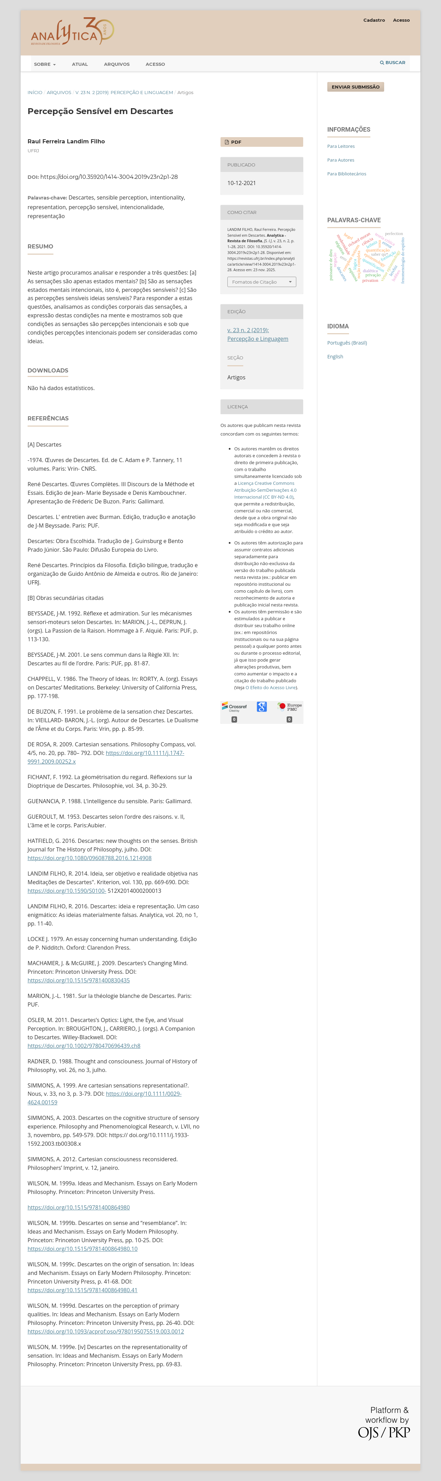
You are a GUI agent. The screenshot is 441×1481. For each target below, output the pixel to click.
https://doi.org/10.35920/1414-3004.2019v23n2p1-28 (109, 177)
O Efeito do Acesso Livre (271, 687)
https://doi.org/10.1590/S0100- (67, 891)
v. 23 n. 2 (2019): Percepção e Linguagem (124, 92)
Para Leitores (341, 146)
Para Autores (341, 160)
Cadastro (374, 20)
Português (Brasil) (347, 342)
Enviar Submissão (356, 87)
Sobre (43, 64)
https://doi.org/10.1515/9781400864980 (79, 1207)
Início (35, 92)
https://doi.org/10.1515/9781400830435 (79, 980)
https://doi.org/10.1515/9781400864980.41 (82, 1290)
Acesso (155, 64)
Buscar (393, 62)
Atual (80, 64)
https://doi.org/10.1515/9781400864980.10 (82, 1249)
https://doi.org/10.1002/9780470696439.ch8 (84, 1046)
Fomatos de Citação (254, 282)
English (335, 356)
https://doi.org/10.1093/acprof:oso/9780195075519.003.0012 (106, 1331)
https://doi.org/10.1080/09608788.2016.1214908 (90, 858)
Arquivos (117, 64)
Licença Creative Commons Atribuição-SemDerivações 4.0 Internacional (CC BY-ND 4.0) (265, 490)
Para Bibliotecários (346, 174)
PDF (235, 142)
